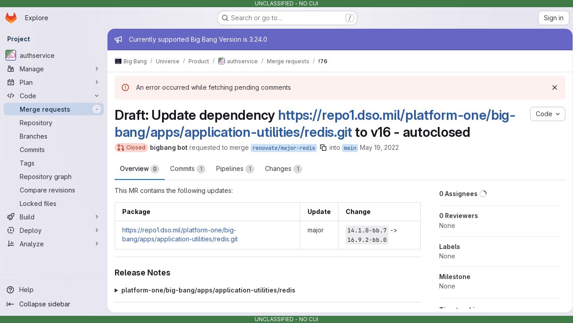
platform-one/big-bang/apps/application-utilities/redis (208, 290)
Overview (139, 169)
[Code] (54, 95)
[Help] (54, 290)
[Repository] (54, 122)
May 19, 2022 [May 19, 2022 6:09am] (379, 147)
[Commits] (54, 149)
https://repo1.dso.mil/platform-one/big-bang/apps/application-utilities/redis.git (315, 123)
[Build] (54, 216)
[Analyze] (54, 243)
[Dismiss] (551, 87)
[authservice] (54, 55)
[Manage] (54, 68)
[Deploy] (54, 230)
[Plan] (54, 82)
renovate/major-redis (283, 148)
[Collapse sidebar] (54, 304)
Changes (283, 169)
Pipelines (235, 169)
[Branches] (54, 136)
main (350, 148)
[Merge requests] (54, 109)
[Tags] (54, 163)
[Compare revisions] (54, 189)
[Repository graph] (54, 176)
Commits (187, 169)
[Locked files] (54, 203)
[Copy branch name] (323, 147)
